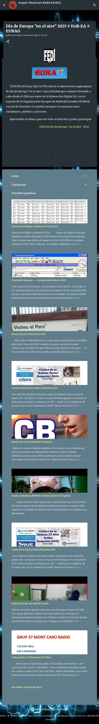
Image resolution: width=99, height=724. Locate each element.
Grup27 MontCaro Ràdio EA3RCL (39, 2)
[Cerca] (94, 5)
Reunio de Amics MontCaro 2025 (28, 334)
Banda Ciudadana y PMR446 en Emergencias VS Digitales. (41, 495)
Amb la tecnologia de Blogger (49, 709)
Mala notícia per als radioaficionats (30, 603)
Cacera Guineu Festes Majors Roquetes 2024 (34, 388)
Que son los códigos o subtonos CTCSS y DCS (35, 226)
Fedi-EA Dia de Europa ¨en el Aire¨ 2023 (64, 126)
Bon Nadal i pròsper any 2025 (27, 687)
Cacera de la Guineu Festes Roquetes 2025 (33, 549)
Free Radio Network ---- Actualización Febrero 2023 (39, 280)
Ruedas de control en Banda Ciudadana (32, 442)
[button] (8, 41)
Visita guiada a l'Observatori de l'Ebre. (31, 657)
